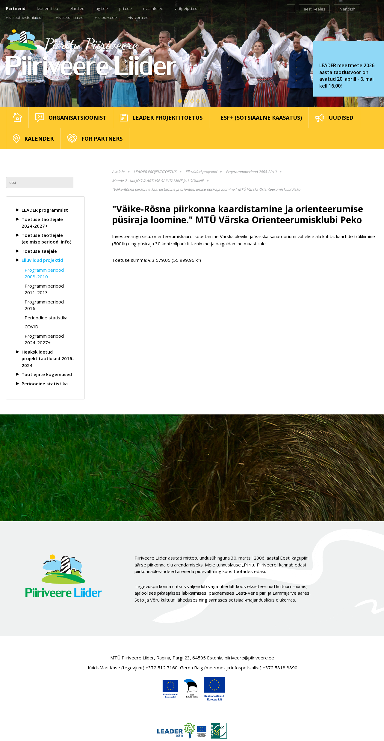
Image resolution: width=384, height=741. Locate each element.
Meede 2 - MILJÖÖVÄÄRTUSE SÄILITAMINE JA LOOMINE (158, 180)
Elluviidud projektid (42, 260)
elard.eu (76, 8)
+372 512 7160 (162, 668)
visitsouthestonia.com (25, 17)
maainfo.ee (153, 8)
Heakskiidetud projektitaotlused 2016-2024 (48, 358)
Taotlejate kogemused (47, 374)
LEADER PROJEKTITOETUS (155, 171)
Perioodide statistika (46, 318)
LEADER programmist (45, 210)
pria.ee (125, 8)
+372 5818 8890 (280, 668)
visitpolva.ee (106, 17)
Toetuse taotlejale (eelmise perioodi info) (46, 238)
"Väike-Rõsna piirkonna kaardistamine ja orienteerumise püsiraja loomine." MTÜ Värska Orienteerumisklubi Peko (206, 189)
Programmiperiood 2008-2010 (44, 273)
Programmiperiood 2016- (44, 305)
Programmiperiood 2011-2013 (44, 289)
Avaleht (118, 171)
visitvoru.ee (138, 17)
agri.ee (102, 8)
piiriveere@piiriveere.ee (249, 658)
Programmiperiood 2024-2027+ (44, 339)
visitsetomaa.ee (70, 17)
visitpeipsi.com (188, 8)
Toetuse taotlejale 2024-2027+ (42, 222)
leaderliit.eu (47, 8)
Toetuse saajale (39, 251)
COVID (31, 327)
